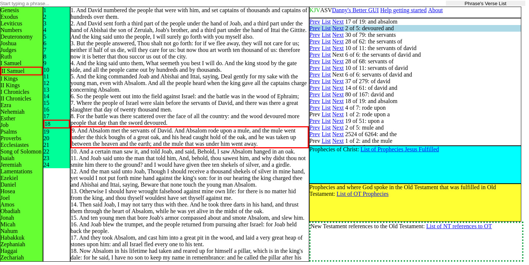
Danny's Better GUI (355, 10)
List (326, 21)
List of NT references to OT (459, 226)
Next (338, 21)
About (435, 10)
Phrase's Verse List (486, 3)
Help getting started (403, 10)
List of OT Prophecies (363, 194)
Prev (315, 21)
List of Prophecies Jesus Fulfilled (400, 149)
